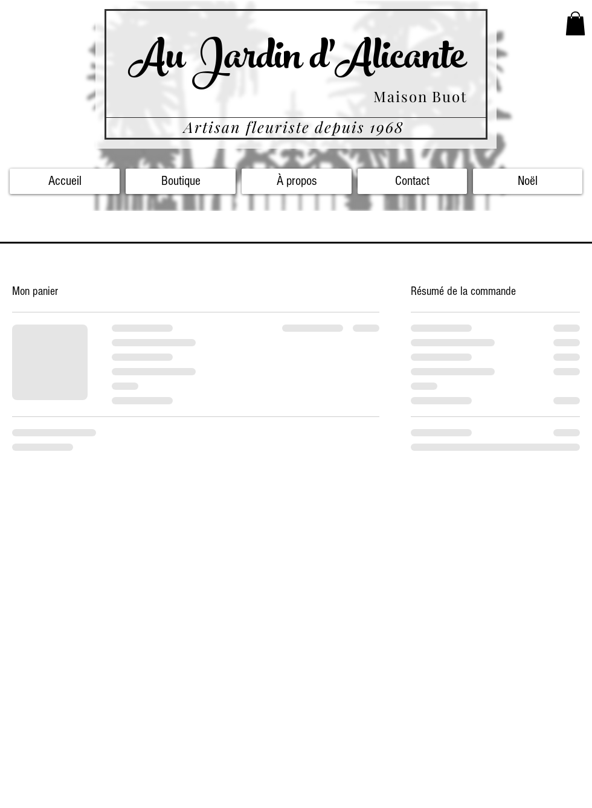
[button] (575, 23)
